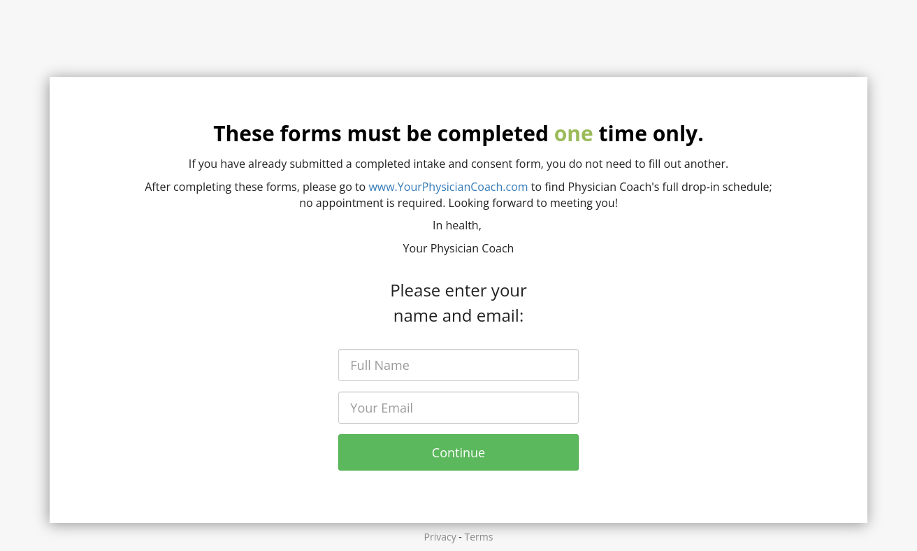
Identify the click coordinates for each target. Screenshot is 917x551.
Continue (458, 452)
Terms (479, 536)
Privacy (440, 536)
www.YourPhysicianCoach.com (448, 186)
